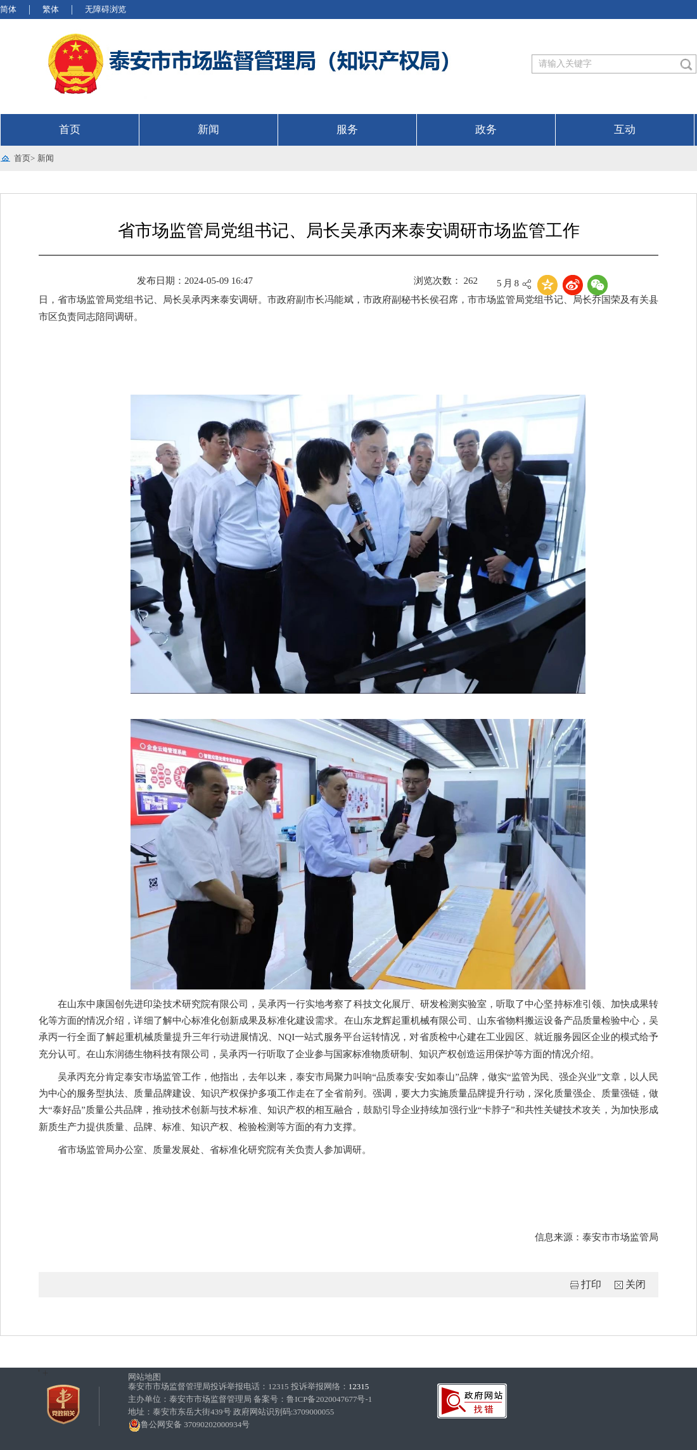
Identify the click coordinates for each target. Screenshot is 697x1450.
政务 (486, 130)
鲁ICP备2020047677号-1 (329, 1399)
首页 (69, 130)
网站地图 (144, 1377)
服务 (347, 130)
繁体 (50, 9)
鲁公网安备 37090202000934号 (189, 1424)
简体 (8, 9)
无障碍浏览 (105, 9)
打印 (591, 1284)
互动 (625, 130)
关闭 (635, 1284)
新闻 (208, 130)
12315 (358, 1386)
